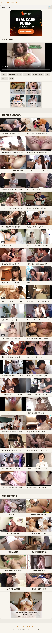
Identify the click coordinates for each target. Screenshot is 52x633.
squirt (41, 74)
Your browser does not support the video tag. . (26, 57)
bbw (47, 74)
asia (11, 78)
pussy (19, 74)
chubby (4, 78)
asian (4, 74)
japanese (12, 74)
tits (25, 74)
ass (29, 74)
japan (35, 74)
